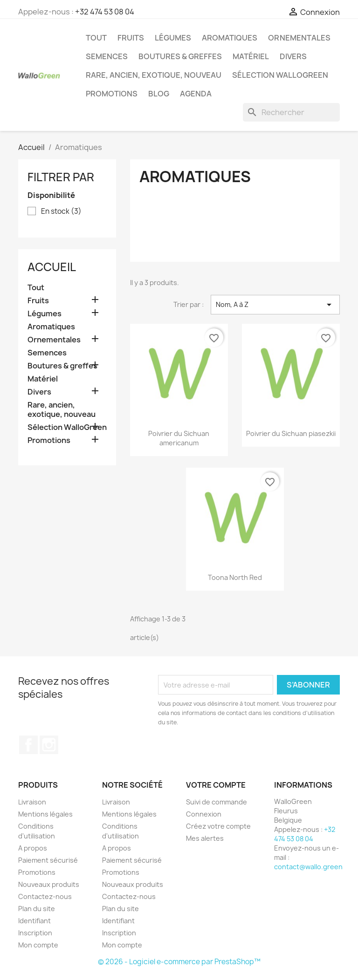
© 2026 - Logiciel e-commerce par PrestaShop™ (179, 962)
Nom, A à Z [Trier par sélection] (275, 304)
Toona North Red (235, 577)
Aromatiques (229, 38)
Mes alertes (205, 838)
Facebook (28, 745)
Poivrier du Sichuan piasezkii (291, 433)
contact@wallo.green (308, 866)
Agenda (196, 94)
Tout (96, 38)
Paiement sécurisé (48, 860)
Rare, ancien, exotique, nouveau (153, 75)
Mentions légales (45, 814)
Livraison (32, 801)
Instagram (49, 745)
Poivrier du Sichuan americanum (178, 438)
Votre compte (216, 785)
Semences (107, 56)
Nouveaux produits (48, 884)
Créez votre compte (218, 826)
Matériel (251, 56)
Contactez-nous (45, 896)
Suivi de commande (216, 801)
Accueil (52, 267)
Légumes (173, 38)
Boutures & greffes (180, 56)
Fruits (130, 38)
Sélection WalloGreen (280, 75)
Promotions (112, 94)
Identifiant (34, 920)
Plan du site (36, 908)
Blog (158, 94)
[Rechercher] (291, 112)
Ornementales (299, 38)
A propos (32, 848)
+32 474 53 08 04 (104, 12)
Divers (293, 56)
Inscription (35, 932)
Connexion (203, 814)
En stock (61, 211)
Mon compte (38, 944)
